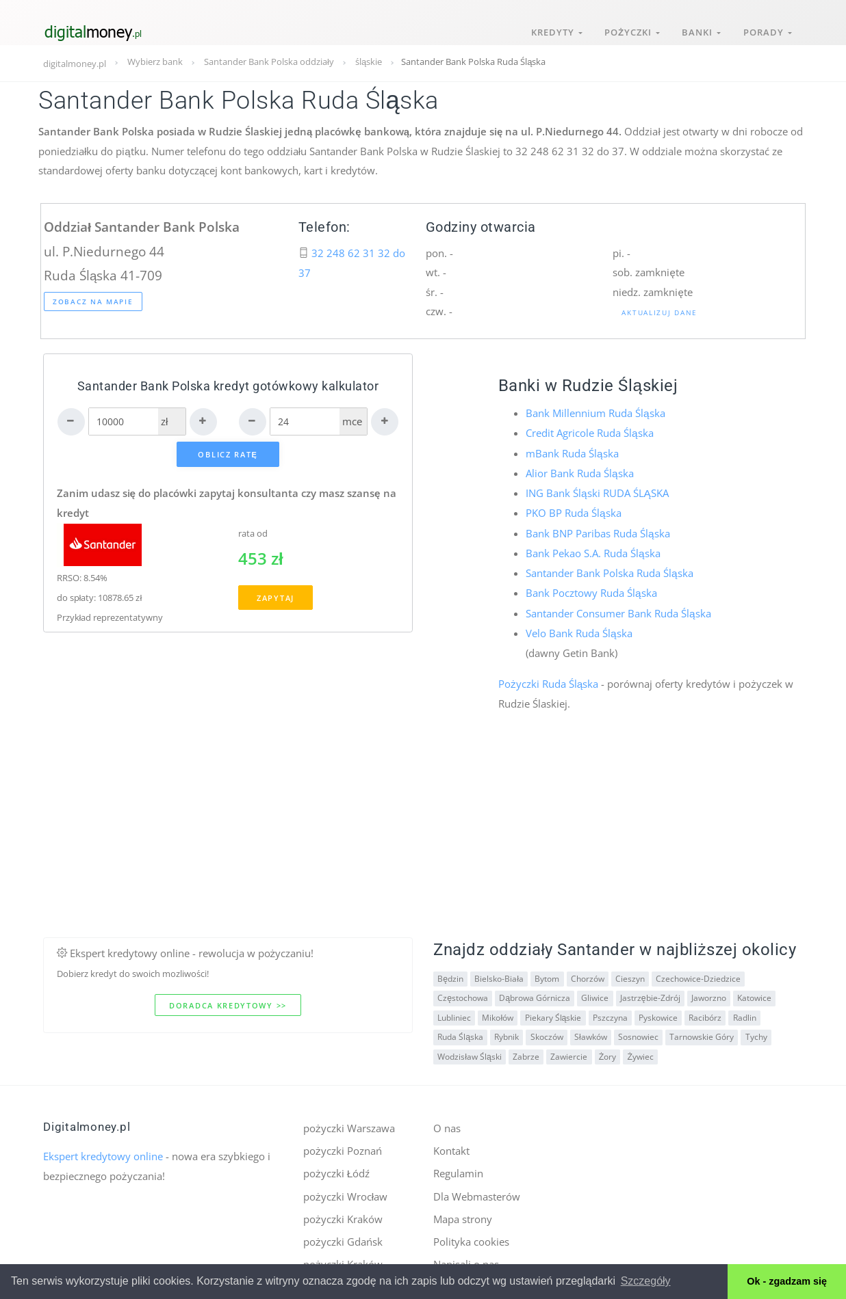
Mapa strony (462, 1211)
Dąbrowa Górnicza (534, 991)
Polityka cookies (471, 1233)
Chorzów (586, 972)
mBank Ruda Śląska (572, 452)
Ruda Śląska (460, 1030)
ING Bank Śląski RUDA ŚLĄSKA (597, 491)
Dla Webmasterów (476, 1188)
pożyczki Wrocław (345, 1188)
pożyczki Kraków (343, 1211)
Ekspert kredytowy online (103, 1150)
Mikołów (497, 1011)
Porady (766, 26)
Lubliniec (454, 1011)
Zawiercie (568, 1050)
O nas (447, 1122)
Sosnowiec (637, 1030)
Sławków (590, 1030)
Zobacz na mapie (93, 301)
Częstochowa (462, 991)
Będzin (450, 972)
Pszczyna (608, 1011)
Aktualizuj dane (659, 312)
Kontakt (451, 1144)
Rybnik (506, 1030)
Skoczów (546, 1030)
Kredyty (548, 26)
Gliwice (594, 991)
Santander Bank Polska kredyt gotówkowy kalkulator (228, 386)
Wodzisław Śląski (469, 1050)
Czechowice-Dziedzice (696, 972)
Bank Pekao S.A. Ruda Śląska (593, 550)
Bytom (546, 972)
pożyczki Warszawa (349, 1122)
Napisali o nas (466, 1255)
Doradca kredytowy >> (228, 998)
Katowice (753, 991)
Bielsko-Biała (499, 972)
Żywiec (639, 1050)
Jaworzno (707, 991)
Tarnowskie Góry (700, 1030)
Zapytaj (275, 599)
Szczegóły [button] (646, 1281)
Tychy (754, 1030)
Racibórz (703, 1011)
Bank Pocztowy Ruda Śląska (591, 588)
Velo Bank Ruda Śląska (579, 627)
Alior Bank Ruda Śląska (579, 472)
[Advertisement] (423, 835)
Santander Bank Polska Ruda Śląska (609, 569)
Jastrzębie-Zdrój (649, 991)
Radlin (742, 1011)
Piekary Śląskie (552, 1011)
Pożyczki (626, 26)
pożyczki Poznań (342, 1144)
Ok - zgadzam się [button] (787, 1281)
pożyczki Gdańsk (343, 1233)
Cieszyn (628, 972)
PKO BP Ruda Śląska (573, 511)
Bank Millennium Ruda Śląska (595, 413)
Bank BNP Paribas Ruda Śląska (597, 530)
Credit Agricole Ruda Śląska (589, 433)
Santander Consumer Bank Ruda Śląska (618, 608)
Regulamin (458, 1166)
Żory (606, 1050)
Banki (697, 26)
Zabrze (525, 1050)
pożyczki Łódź (336, 1166)
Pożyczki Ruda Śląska (548, 677)
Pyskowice (656, 1011)
